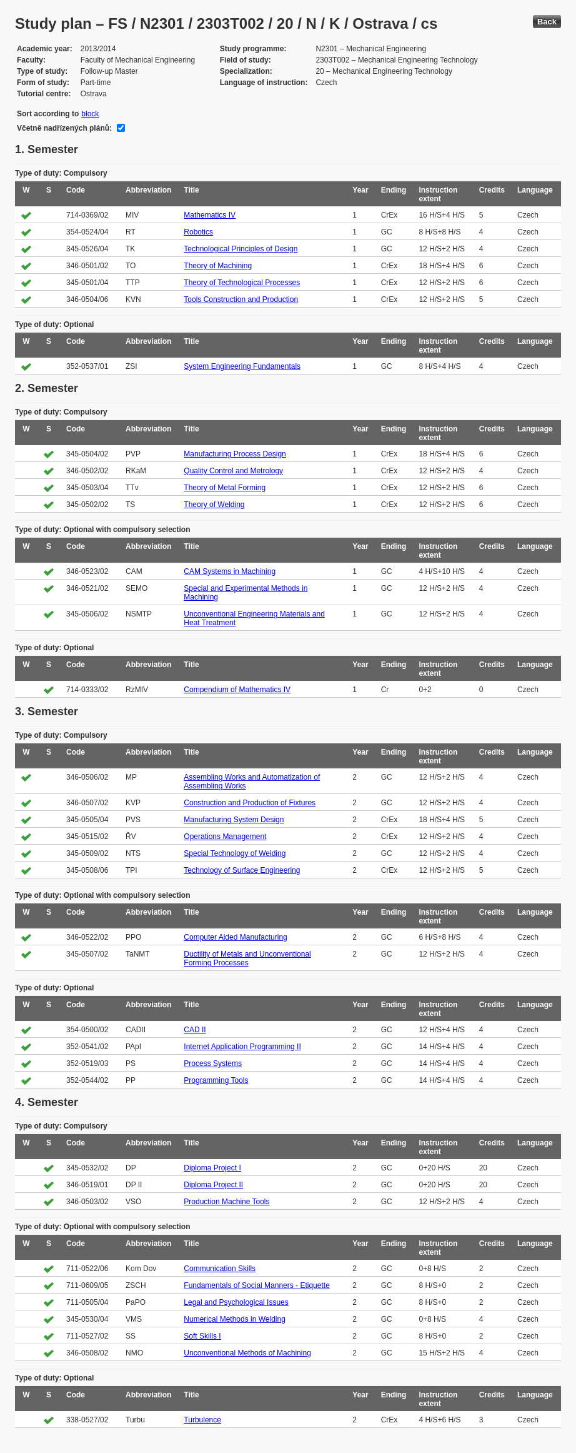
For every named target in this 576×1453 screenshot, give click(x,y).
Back (547, 21)
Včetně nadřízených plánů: (64, 128)
